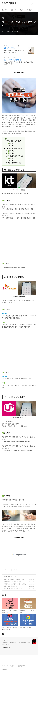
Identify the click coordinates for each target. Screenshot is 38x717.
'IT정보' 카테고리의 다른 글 (14, 163)
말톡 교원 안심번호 (9, 48)
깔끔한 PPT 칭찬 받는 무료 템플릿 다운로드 (14, 580)
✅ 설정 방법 (11, 143)
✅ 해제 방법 (11, 145)
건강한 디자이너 (9, 3)
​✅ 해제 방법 (11, 160)
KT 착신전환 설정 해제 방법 (14, 141)
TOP (35, 666)
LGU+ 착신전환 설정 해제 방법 (14, 156)
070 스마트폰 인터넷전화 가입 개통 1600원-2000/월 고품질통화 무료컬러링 (18, 63)
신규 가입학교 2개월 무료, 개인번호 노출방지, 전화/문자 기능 (14, 51)
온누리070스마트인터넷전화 (12, 60)
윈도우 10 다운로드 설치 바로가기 (12, 588)
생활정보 (13, 10)
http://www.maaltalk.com (10, 45)
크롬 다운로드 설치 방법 (9, 586)
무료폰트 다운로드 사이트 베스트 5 (12, 582)
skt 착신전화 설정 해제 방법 (14, 148)
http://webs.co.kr (8, 57)
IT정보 (21, 10)
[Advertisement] (19, 240)
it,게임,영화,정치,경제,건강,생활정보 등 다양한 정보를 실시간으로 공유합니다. (16, 643)
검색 (31, 3)
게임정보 (29, 10)
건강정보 (4, 10)
